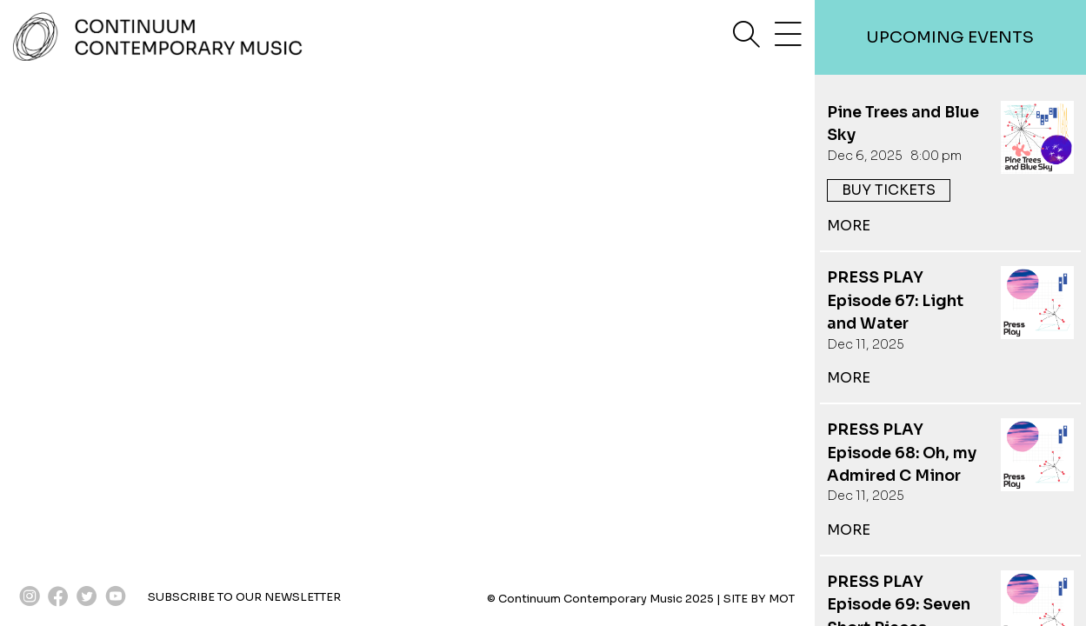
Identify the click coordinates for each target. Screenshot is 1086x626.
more (848, 225)
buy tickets (889, 190)
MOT (782, 599)
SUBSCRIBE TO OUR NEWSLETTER (244, 597)
